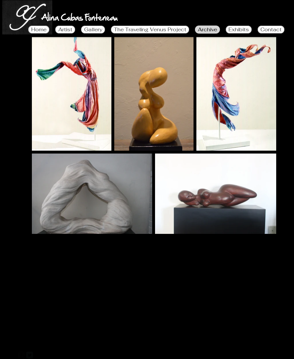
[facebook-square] (21, 355)
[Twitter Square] (29, 355)
